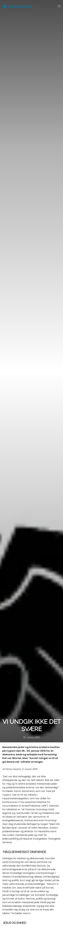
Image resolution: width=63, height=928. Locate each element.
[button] (59, 6)
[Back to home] (17, 6)
